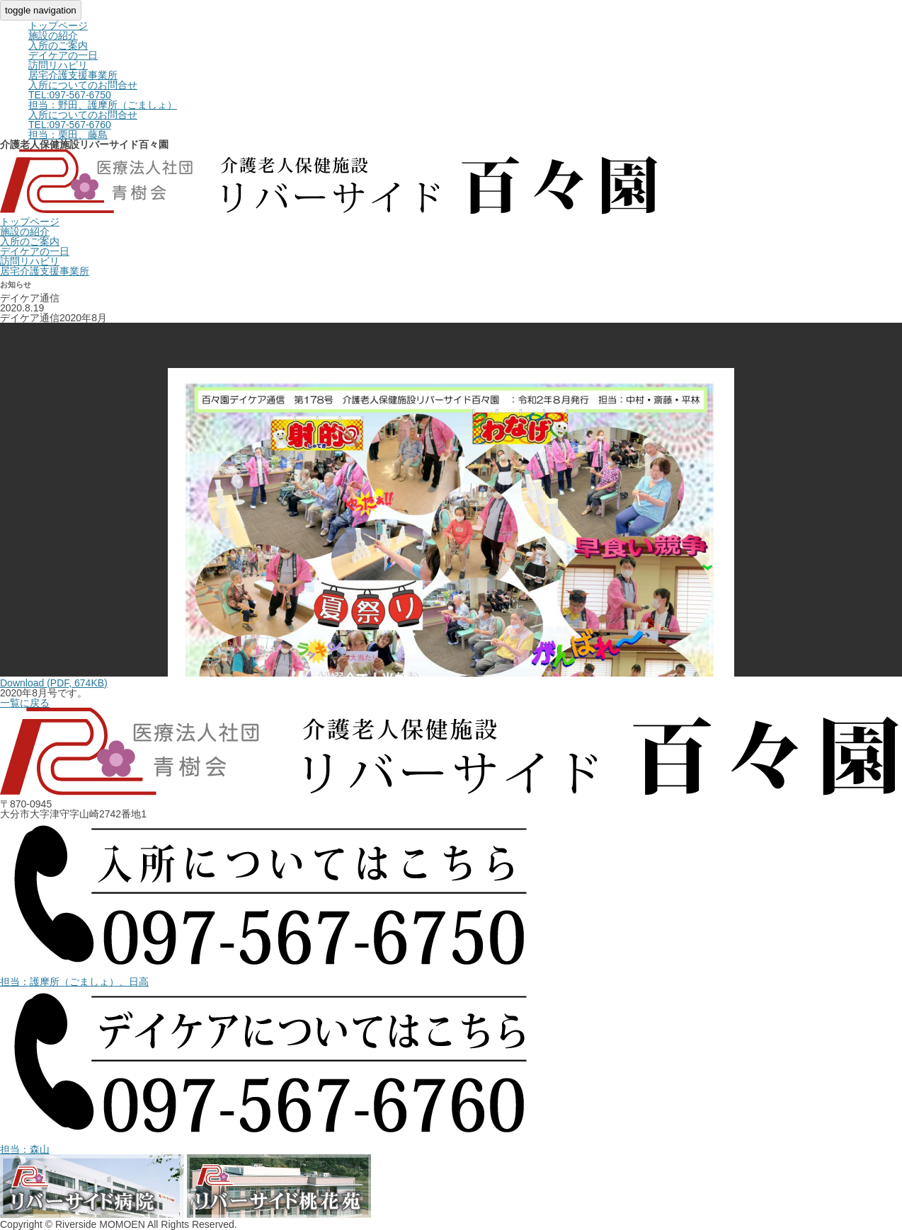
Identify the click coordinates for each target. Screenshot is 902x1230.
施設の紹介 (53, 35)
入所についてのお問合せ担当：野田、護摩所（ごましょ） (102, 94)
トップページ (58, 25)
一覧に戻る (25, 702)
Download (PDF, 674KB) (54, 683)
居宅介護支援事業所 (73, 75)
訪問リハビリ (58, 65)
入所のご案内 (58, 45)
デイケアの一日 (63, 55)
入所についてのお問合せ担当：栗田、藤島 (82, 124)
